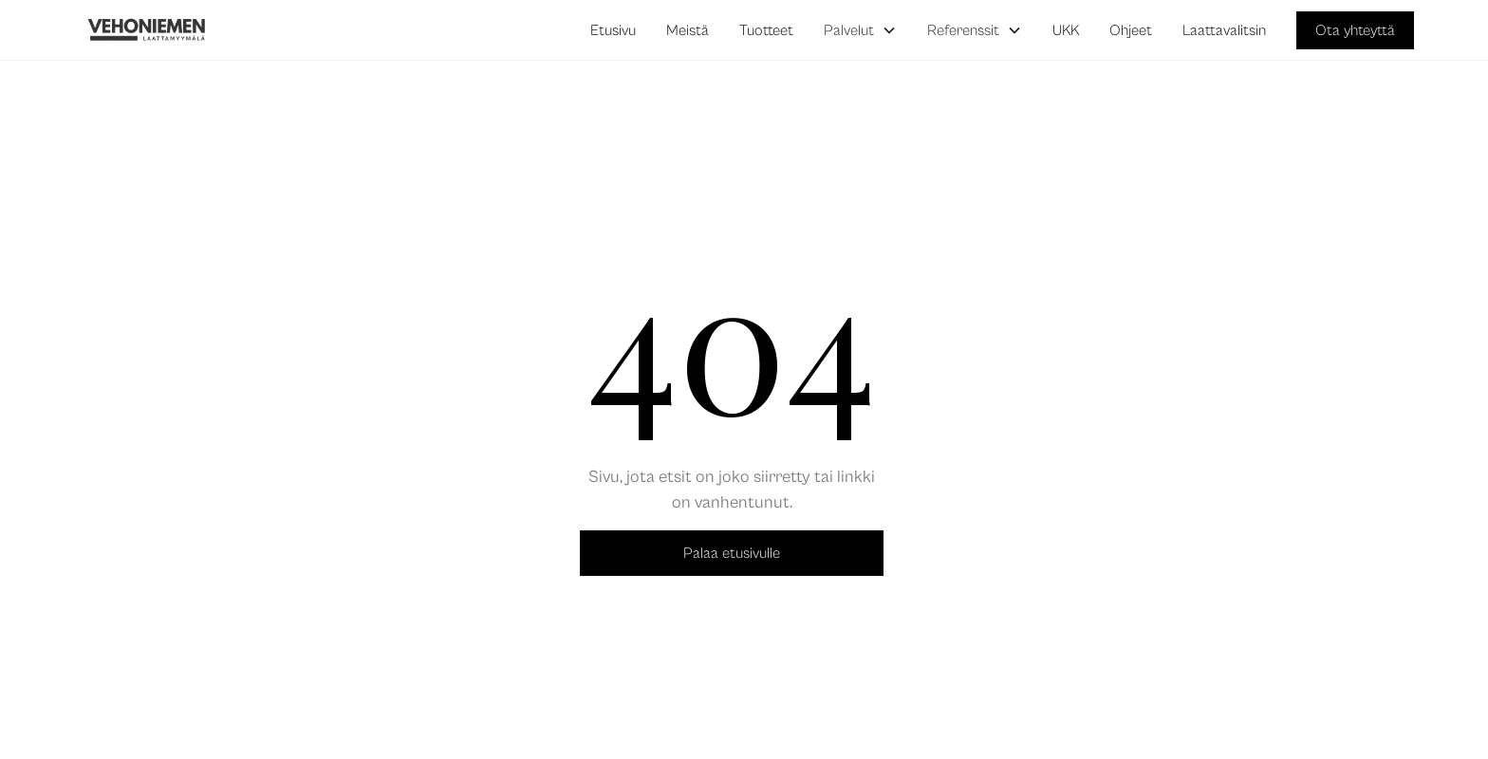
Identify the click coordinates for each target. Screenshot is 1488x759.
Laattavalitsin (1224, 30)
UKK (1065, 30)
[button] (860, 30)
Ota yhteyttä (1355, 30)
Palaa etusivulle (731, 553)
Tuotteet (766, 30)
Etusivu (613, 30)
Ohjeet (1130, 30)
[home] (147, 30)
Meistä (687, 30)
